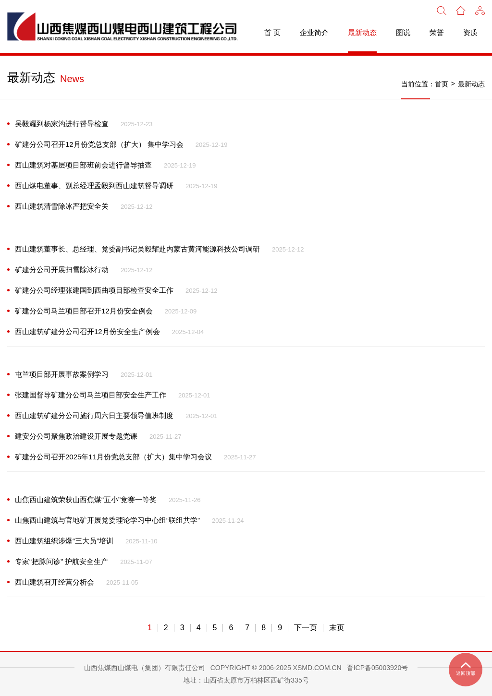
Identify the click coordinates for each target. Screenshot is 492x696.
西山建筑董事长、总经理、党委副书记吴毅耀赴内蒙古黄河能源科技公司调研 (137, 249)
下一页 (305, 628)
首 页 (272, 32)
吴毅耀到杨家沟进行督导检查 (62, 124)
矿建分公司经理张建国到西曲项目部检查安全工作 (94, 290)
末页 (336, 628)
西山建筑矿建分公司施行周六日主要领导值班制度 (94, 415)
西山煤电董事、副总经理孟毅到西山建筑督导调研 (94, 185)
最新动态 (362, 32)
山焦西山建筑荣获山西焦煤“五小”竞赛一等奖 (86, 499)
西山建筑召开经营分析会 (54, 582)
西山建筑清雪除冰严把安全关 (62, 206)
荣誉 (437, 32)
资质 (470, 32)
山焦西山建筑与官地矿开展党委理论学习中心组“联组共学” (107, 520)
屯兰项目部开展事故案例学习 (62, 374)
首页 (441, 84)
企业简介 (314, 32)
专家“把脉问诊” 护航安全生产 (61, 561)
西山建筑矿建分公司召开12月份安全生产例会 (87, 331)
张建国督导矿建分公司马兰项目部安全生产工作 (90, 395)
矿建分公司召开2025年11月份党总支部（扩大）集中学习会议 (113, 457)
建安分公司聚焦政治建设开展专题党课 (76, 436)
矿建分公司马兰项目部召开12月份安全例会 (84, 311)
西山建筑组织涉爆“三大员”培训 (64, 541)
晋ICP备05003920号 (377, 668)
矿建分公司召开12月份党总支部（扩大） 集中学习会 (99, 144)
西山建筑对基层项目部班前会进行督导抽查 (83, 165)
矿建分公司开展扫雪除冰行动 (62, 269)
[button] (480, 9)
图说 (403, 32)
